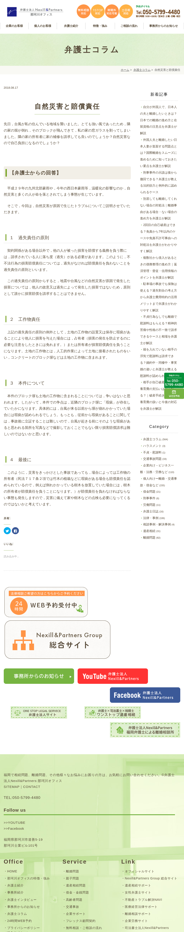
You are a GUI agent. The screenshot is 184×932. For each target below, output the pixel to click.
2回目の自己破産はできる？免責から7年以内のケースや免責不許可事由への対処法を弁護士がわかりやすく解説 (158, 238)
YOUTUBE (16, 751)
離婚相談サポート (138, 842)
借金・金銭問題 (77, 821)
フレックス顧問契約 (81, 849)
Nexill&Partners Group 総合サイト (151, 807)
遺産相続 (149, 531)
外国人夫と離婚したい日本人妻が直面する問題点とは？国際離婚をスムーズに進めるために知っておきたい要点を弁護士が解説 (158, 153)
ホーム (125, 70)
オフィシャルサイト (140, 800)
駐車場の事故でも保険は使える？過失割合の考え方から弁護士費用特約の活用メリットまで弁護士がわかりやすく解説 (158, 297)
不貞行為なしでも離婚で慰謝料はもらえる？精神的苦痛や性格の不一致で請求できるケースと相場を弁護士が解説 (158, 330)
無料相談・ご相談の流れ (84, 856)
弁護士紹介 (15, 814)
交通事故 (72, 835)
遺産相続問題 (76, 814)
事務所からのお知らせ (23, 835)
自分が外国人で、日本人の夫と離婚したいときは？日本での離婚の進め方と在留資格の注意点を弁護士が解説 (158, 120)
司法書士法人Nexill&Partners (147, 856)
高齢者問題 (74, 828)
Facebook (16, 757)
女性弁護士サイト (138, 821)
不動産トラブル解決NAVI (143, 828)
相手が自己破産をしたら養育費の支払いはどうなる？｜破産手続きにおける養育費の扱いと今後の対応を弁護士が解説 (158, 395)
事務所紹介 (15, 821)
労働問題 (149, 504)
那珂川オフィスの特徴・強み (28, 807)
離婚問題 (149, 537)
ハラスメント (152, 446)
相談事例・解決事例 (157, 524)
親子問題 (72, 807)
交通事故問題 (152, 458)
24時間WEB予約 (19, 849)
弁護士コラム (142, 70)
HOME (12, 800)
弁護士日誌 (150, 511)
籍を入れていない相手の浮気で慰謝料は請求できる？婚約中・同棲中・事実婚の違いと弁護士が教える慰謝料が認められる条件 (158, 362)
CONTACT (31, 715)
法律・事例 (150, 518)
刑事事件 (149, 498)
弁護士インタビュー (22, 828)
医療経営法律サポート (141, 835)
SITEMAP (12, 715)
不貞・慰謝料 (152, 452)
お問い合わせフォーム (23, 868)
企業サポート (76, 842)
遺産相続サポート (138, 814)
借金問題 (149, 491)
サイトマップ (17, 875)
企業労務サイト (136, 849)
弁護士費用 (74, 863)
